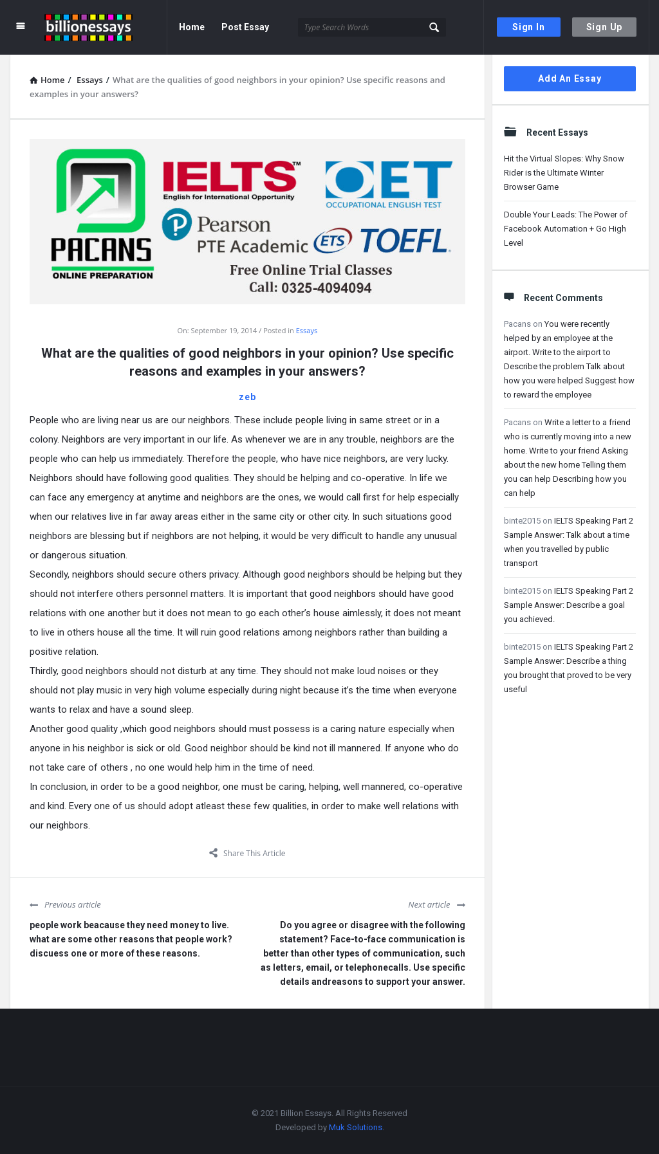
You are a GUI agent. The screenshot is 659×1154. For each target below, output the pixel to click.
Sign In (528, 27)
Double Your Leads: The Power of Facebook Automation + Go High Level (565, 229)
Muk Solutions (355, 1127)
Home (192, 27)
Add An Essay (570, 78)
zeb (247, 397)
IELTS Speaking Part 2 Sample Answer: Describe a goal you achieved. (568, 605)
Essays (306, 330)
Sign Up (604, 27)
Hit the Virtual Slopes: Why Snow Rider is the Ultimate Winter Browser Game (564, 173)
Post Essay (245, 27)
